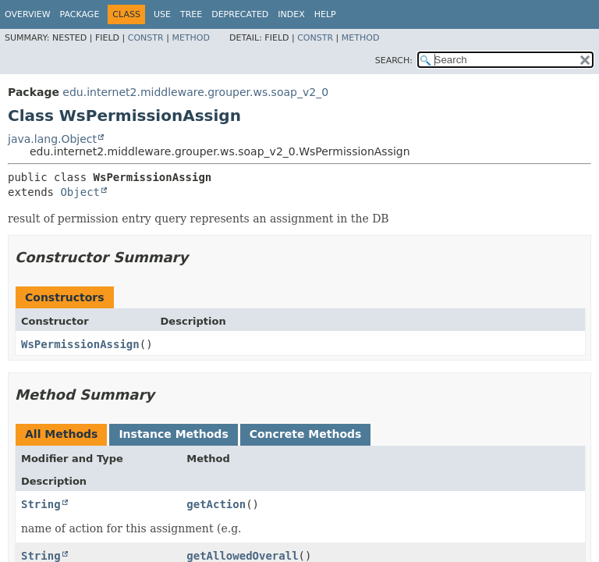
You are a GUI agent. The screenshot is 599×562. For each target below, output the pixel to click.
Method (191, 38)
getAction (216, 504)
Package (80, 14)
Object (80, 192)
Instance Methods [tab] (173, 434)
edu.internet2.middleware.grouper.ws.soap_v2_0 (195, 92)
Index (291, 14)
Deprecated (239, 14)
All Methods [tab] (61, 434)
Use (162, 14)
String (41, 504)
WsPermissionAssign (80, 344)
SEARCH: (394, 60)
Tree (191, 14)
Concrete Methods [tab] (306, 434)
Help (325, 14)
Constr (146, 38)
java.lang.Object (52, 139)
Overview (28, 14)
